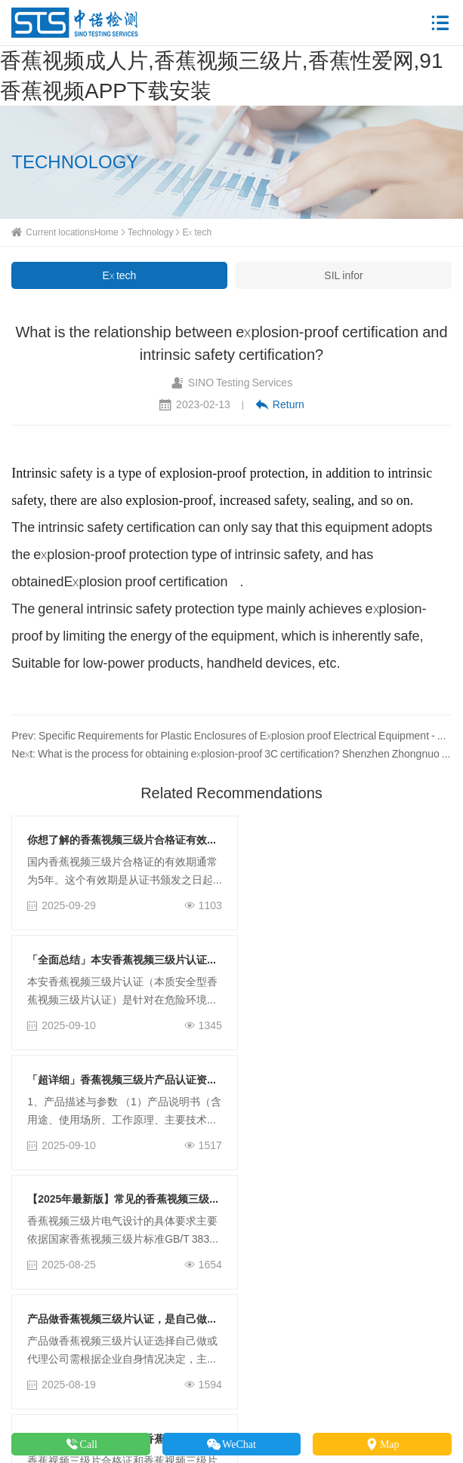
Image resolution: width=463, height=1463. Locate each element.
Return (279, 404)
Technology (151, 232)
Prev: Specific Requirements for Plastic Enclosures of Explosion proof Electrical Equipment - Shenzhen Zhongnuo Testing (231, 735)
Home (106, 232)
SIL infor (343, 275)
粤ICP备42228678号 (373, 1400)
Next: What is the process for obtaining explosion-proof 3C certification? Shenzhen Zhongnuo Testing (231, 753)
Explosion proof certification (145, 581)
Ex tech (196, 232)
